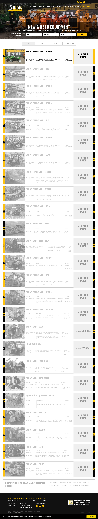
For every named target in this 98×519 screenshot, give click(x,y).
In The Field (58, 7)
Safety (64, 7)
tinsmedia (88, 512)
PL (87, 1)
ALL (29, 44)
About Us (35, 7)
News (52, 7)
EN (89, 1)
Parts (88, 7)
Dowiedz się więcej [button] (47, 516)
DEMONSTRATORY (69, 44)
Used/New (82, 7)
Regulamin (19, 512)
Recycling (70, 7)
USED (55, 44)
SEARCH (82, 35)
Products (41, 7)
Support (48, 7)
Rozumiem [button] (91, 516)
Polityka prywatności (12, 512)
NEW (42, 44)
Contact (77, 7)
